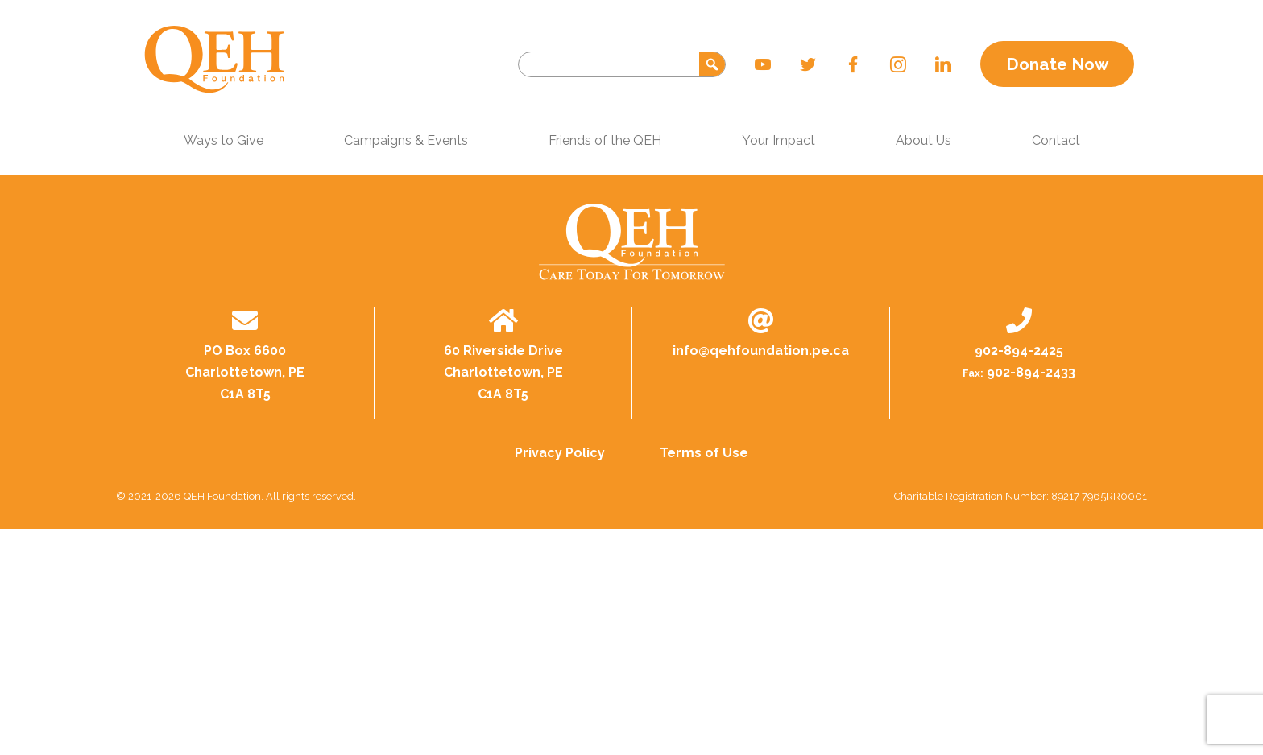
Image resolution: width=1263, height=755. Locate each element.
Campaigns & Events (406, 140)
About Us (923, 140)
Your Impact (778, 140)
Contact (1056, 140)
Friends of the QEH (605, 140)
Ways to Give (223, 140)
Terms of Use (704, 452)
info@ (761, 350)
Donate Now (1057, 64)
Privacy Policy (560, 452)
